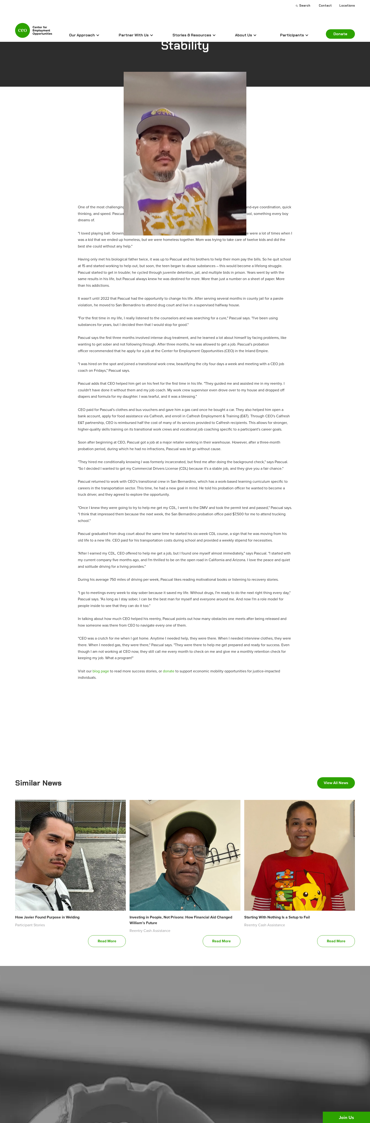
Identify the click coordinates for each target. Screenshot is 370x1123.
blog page (100, 671)
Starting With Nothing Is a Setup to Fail (277, 917)
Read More (107, 941)
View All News (336, 783)
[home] (33, 32)
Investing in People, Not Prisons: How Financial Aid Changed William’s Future (181, 920)
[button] (84, 35)
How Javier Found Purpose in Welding (47, 917)
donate (168, 671)
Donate (340, 33)
